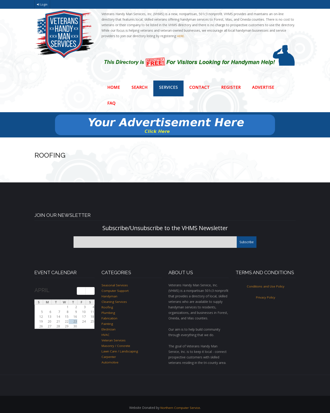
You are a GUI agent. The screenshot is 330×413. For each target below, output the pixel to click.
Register (231, 87)
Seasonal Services (115, 285)
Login (44, 4)
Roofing (107, 307)
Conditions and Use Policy (265, 286)
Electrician (109, 329)
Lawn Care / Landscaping (120, 351)
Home (113, 87)
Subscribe (246, 242)
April (42, 290)
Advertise (263, 87)
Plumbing (108, 312)
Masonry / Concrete (116, 345)
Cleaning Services (114, 301)
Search (140, 87)
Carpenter (109, 356)
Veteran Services (114, 340)
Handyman (110, 296)
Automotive (110, 362)
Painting (107, 323)
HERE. (181, 36)
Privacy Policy (266, 297)
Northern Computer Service (180, 407)
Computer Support (115, 290)
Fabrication (110, 318)
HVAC (106, 334)
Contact (199, 87)
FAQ (111, 103)
